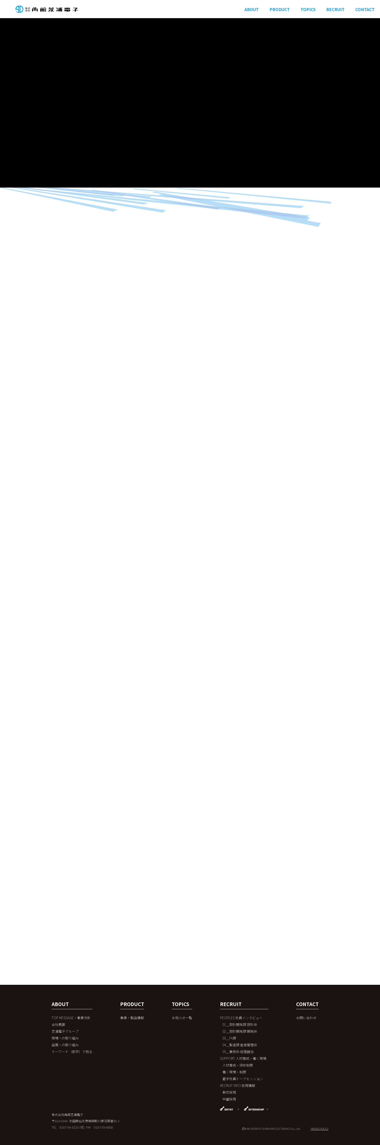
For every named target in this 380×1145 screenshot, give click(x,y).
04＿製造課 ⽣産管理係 (239, 1044)
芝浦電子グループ (65, 1031)
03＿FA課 (229, 1038)
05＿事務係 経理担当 (238, 1051)
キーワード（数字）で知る (72, 1051)
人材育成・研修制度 (237, 1065)
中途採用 (229, 1099)
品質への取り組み (65, 1044)
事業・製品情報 (132, 1017)
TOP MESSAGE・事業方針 (71, 1017)
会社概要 (58, 1024)
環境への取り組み (65, 1038)
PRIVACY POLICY (319, 1128)
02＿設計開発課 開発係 (239, 1031)
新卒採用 (229, 1092)
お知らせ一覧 (182, 1017)
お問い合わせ (306, 1017)
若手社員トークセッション (242, 1078)
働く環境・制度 (234, 1071)
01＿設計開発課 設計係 (239, 1024)
